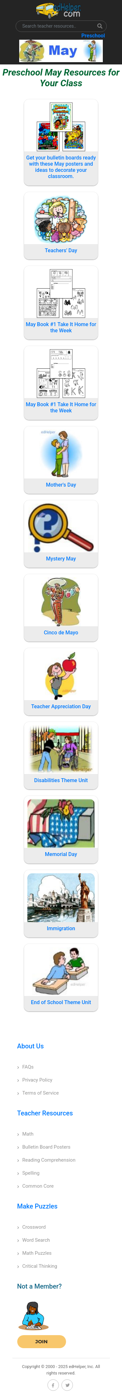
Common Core (35, 1186)
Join (41, 1341)
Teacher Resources (45, 1113)
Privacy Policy (34, 1080)
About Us (30, 1046)
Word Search (33, 1240)
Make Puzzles (37, 1206)
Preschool (93, 36)
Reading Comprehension (46, 1160)
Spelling (28, 1173)
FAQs (25, 1067)
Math (25, 1134)
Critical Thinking (37, 1266)
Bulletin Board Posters (44, 1147)
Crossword (31, 1227)
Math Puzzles (34, 1253)
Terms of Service (38, 1093)
